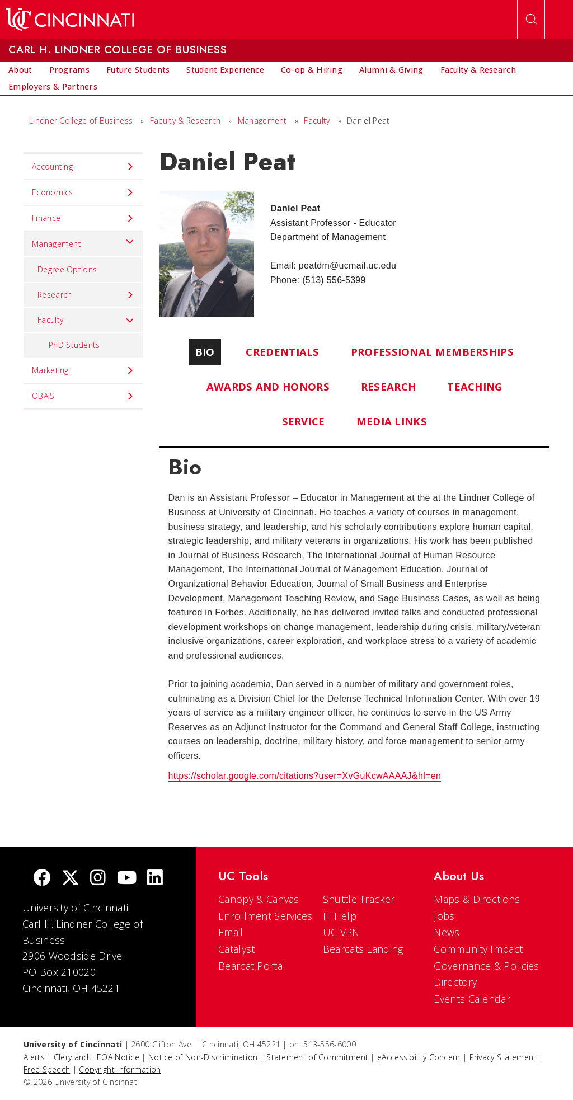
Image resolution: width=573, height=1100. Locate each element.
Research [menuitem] (85, 294)
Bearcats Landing (363, 949)
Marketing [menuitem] (83, 370)
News (446, 932)
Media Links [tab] (391, 421)
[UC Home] (69, 19)
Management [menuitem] (83, 241)
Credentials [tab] (282, 352)
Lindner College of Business (81, 120)
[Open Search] (531, 19)
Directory (455, 982)
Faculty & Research (185, 120)
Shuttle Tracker (359, 899)
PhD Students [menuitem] (74, 345)
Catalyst (236, 949)
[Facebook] (42, 879)
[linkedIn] (155, 879)
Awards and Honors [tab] (268, 386)
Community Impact (478, 949)
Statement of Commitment (317, 1057)
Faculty (317, 120)
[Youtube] (127, 879)
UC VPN (341, 932)
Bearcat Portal (251, 965)
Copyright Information (120, 1069)
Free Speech (47, 1069)
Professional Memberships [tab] (432, 352)
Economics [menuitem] (83, 192)
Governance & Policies (486, 965)
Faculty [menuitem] (85, 320)
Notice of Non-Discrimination (202, 1057)
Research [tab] (388, 386)
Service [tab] (303, 421)
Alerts (34, 1057)
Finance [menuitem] (83, 218)
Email (230, 932)
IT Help (339, 916)
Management (262, 120)
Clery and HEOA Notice (96, 1057)
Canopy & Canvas (258, 899)
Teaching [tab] (474, 386)
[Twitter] (70, 879)
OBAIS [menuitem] (83, 396)
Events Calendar (472, 998)
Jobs (444, 916)
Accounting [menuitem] (83, 166)
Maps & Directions (477, 899)
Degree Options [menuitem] (67, 269)
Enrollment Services (265, 916)
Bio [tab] (205, 352)
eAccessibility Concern (419, 1057)
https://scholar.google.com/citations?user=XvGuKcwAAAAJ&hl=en (305, 776)
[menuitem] (20, 70)
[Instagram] (98, 879)
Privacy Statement (503, 1057)
